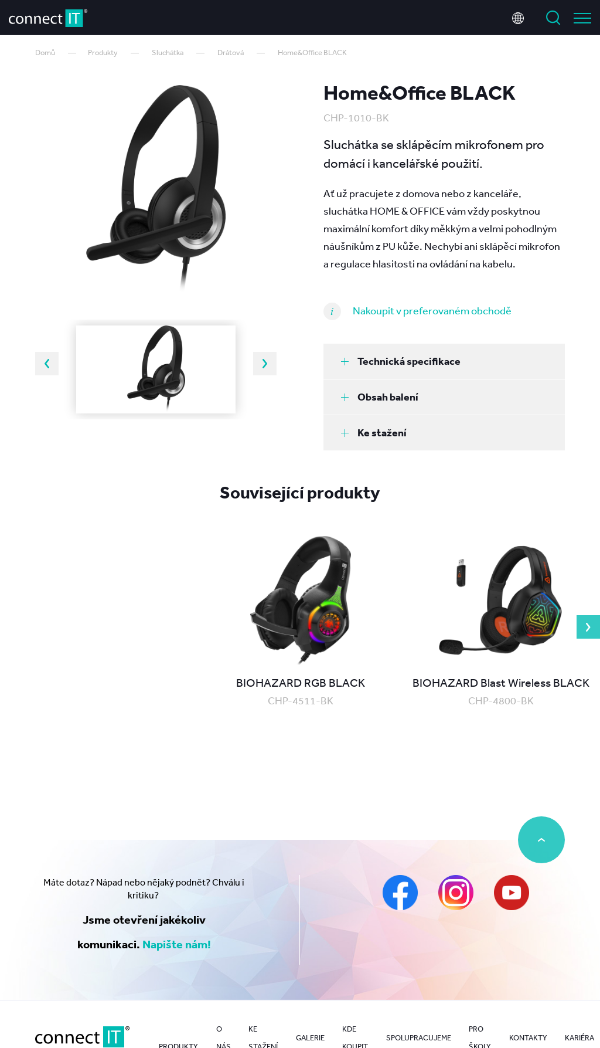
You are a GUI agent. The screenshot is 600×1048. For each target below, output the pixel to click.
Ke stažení (374, 432)
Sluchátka (167, 52)
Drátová (230, 52)
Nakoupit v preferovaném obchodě (432, 310)
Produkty (103, 52)
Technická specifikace (401, 361)
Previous (47, 363)
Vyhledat (553, 16)
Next (265, 363)
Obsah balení (379, 396)
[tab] (444, 361)
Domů (45, 52)
